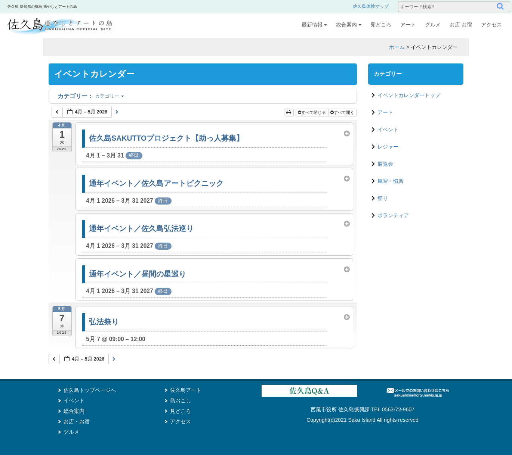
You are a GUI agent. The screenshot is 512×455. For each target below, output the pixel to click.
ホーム (397, 47)
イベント (387, 130)
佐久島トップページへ (90, 390)
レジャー (387, 147)
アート (408, 25)
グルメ (433, 25)
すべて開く (342, 112)
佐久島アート (185, 390)
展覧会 (385, 164)
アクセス (491, 25)
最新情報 (314, 25)
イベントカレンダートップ (408, 95)
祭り (382, 198)
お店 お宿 (461, 25)
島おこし (180, 400)
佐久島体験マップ (371, 6)
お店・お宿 (77, 421)
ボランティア (393, 215)
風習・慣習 (390, 181)
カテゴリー (91, 96)
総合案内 (348, 25)
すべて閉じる (312, 112)
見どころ (380, 25)
